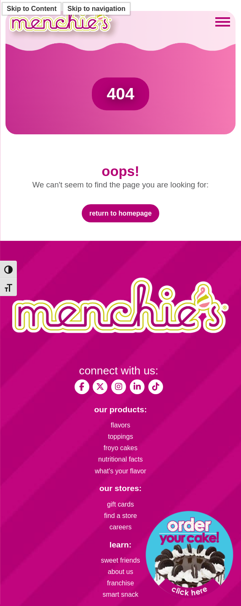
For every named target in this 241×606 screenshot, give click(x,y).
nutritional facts (120, 459)
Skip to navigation (96, 8)
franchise (120, 583)
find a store (120, 515)
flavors (120, 425)
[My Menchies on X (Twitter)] (100, 386)
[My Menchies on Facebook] (82, 386)
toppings (120, 436)
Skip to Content (31, 8)
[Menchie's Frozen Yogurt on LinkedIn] (137, 386)
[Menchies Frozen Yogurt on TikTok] (155, 386)
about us (120, 571)
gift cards (120, 504)
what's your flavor (120, 471)
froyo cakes (121, 447)
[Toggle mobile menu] (223, 21)
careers (121, 527)
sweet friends (120, 560)
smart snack (121, 594)
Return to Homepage (120, 213)
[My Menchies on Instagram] (118, 386)
